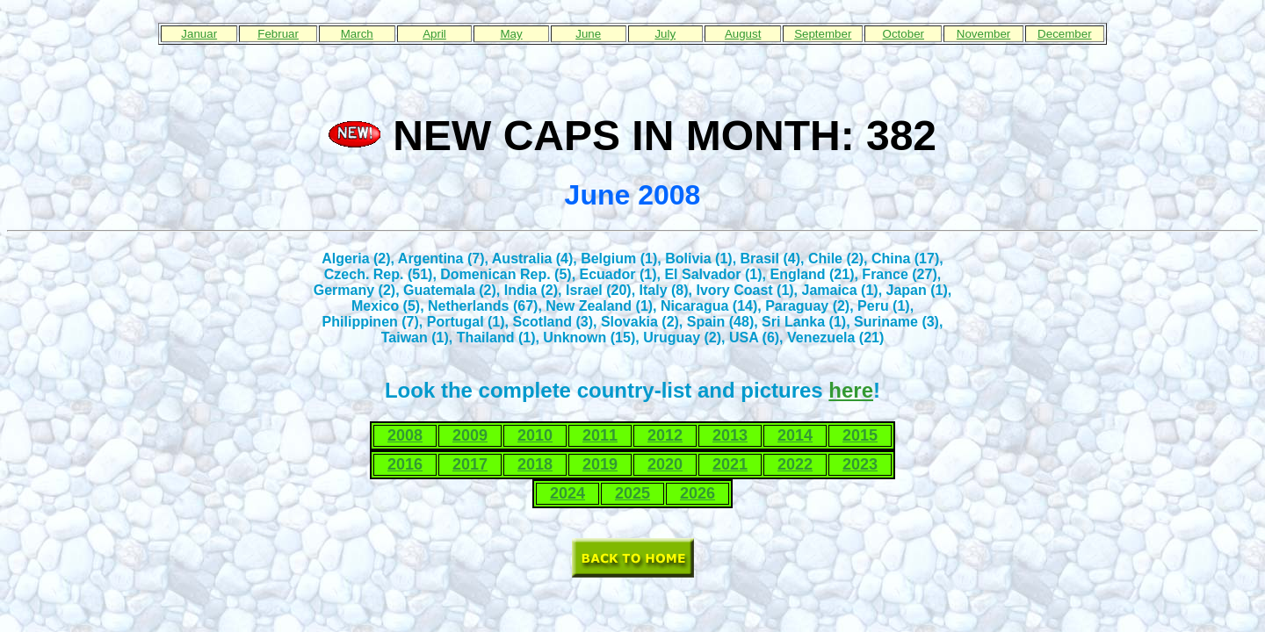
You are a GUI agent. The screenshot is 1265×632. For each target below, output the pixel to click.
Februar (278, 33)
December (1064, 33)
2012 (665, 435)
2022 (795, 464)
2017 (470, 464)
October (903, 33)
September (822, 33)
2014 (795, 435)
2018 (535, 464)
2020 (665, 464)
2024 (567, 493)
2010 (535, 435)
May (511, 33)
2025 (632, 493)
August (743, 33)
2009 (470, 435)
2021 (730, 464)
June (588, 33)
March (357, 33)
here (850, 390)
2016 (405, 464)
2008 (405, 435)
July (665, 33)
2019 (600, 464)
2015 (860, 435)
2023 (860, 464)
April (434, 33)
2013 (730, 435)
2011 (600, 435)
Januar (199, 33)
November (983, 33)
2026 (697, 493)
